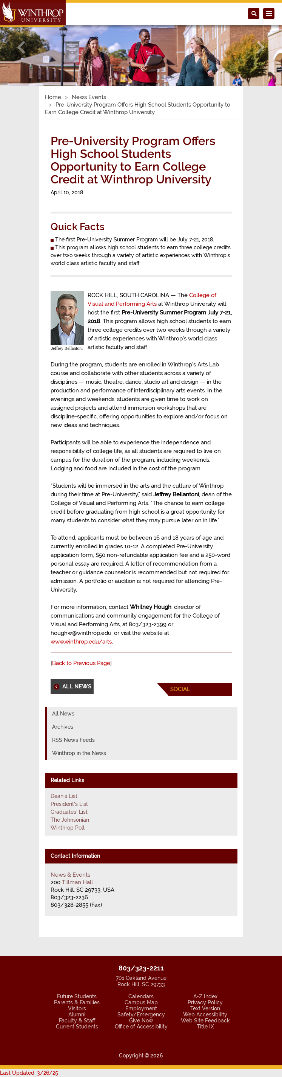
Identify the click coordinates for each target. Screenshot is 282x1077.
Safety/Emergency (141, 1014)
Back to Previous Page (81, 663)
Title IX (205, 1027)
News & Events (70, 874)
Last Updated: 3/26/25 (29, 1073)
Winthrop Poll (68, 828)
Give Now (141, 1021)
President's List (69, 804)
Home (53, 97)
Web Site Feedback (205, 1021)
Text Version (205, 1008)
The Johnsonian (70, 820)
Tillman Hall (77, 882)
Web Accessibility (205, 1014)
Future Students (77, 996)
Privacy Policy (205, 1002)
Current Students (77, 1027)
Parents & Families (77, 1002)
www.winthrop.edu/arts (81, 641)
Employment (141, 1008)
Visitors (77, 1008)
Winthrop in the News (79, 753)
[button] (21, 47)
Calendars (141, 996)
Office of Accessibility (141, 1027)
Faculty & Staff (77, 1021)
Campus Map (141, 1002)
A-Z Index (205, 996)
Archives (62, 727)
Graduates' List (69, 812)
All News (63, 714)
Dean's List (64, 796)
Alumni (76, 1014)
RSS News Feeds (73, 740)
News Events (89, 97)
